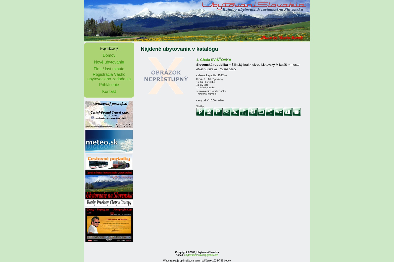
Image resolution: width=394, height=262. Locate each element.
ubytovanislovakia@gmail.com (201, 255)
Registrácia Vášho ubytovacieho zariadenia (109, 76)
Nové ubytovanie (109, 62)
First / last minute (109, 69)
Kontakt (109, 91)
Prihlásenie (109, 85)
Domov (109, 55)
